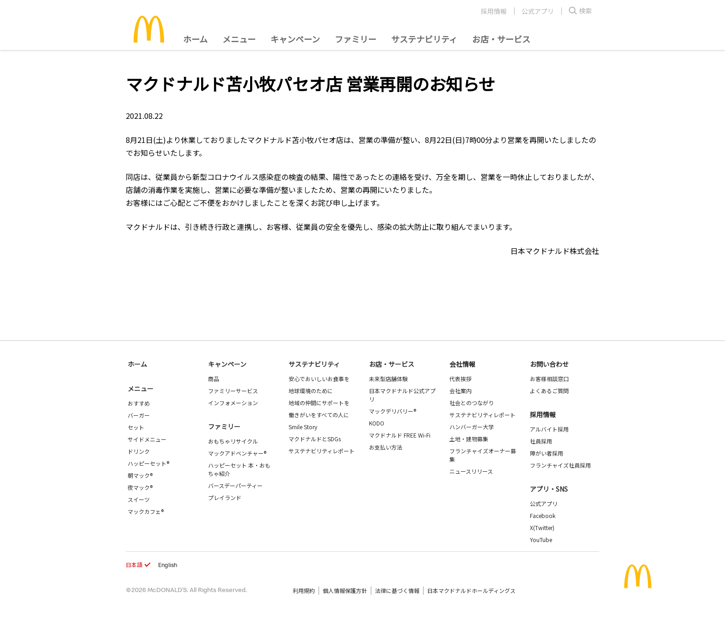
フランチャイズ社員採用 (560, 465)
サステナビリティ (424, 39)
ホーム (195, 39)
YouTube (541, 539)
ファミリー (355, 39)
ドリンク (139, 451)
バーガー (139, 415)
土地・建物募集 (468, 439)
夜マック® (140, 487)
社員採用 (541, 441)
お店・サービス (501, 39)
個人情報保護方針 (345, 590)
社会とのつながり (471, 403)
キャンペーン (295, 39)
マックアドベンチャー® (237, 453)
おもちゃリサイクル (233, 441)
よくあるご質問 (549, 391)
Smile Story (303, 427)
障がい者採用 (546, 453)
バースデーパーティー (235, 485)
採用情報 (494, 11)
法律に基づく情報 (397, 590)
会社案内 (460, 391)
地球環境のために (311, 391)
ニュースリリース (471, 471)
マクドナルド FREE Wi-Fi (399, 435)
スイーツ (139, 499)
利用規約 (304, 590)
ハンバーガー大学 (471, 427)
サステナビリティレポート (322, 451)
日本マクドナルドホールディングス (471, 590)
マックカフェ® (146, 511)
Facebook (542, 515)
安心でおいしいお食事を (319, 379)
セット (136, 427)
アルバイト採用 (549, 429)
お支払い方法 (385, 447)
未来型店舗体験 (388, 379)
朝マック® (140, 475)
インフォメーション (233, 403)
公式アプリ (538, 11)
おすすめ (139, 403)
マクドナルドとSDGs (315, 439)
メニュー (141, 388)
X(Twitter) (542, 527)
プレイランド (224, 497)
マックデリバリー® (392, 411)
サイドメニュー (147, 439)
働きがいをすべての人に (319, 415)
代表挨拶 (460, 379)
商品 (213, 379)
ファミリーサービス (233, 391)
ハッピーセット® (148, 463)
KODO (376, 423)
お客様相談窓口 (549, 379)
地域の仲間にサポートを (319, 403)
